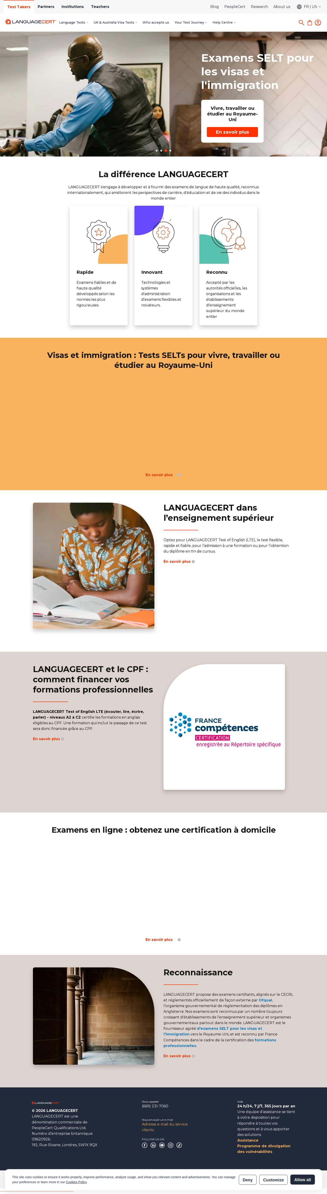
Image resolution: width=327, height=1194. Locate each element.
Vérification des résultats (249, 1179)
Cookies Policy (76, 1162)
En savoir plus (63, 132)
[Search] (301, 22)
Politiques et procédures (116, 1179)
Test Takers (18, 7)
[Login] (318, 22)
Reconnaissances (83, 1179)
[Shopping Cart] (309, 22)
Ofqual (265, 1000)
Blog (214, 7)
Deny (248, 1159)
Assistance (247, 1140)
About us (281, 7)
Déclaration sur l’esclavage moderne (162, 1179)
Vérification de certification (209, 1179)
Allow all (302, 1159)
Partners (46, 7)
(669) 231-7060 (155, 1106)
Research (259, 7)
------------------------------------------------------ (37, 1191)
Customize (273, 1159)
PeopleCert (234, 7)
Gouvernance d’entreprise (48, 1179)
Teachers (100, 7)
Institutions (73, 7)
